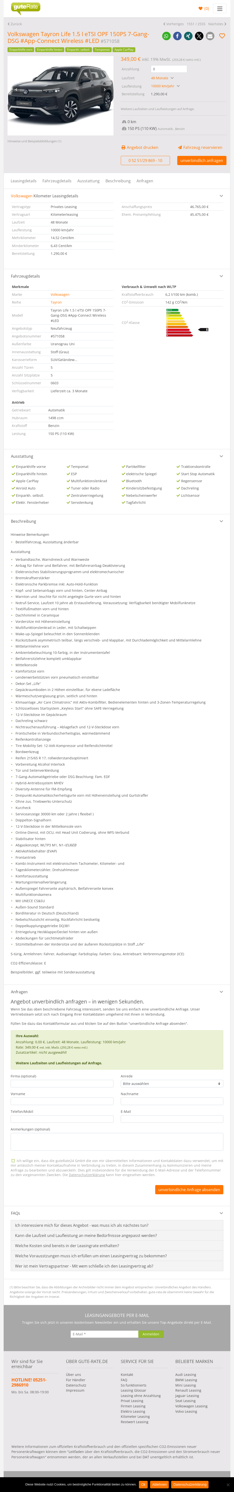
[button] (166, 36)
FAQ (124, 1380)
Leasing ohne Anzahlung (141, 1395)
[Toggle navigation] (219, 8)
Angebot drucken (139, 147)
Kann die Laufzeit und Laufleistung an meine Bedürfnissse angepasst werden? (86, 1235)
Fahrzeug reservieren (200, 147)
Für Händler (75, 1380)
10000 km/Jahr (163, 86)
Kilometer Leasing (135, 1416)
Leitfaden (76, 1451)
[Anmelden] (150, 1334)
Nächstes (215, 24)
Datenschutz (76, 1385)
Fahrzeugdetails (57, 181)
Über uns (73, 1374)
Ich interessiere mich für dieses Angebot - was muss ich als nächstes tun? (81, 1225)
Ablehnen (159, 1484)
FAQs (15, 1213)
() (206, 8)
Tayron (56, 302)
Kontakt (127, 1374)
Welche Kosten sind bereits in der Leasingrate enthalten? (67, 1245)
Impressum (75, 1390)
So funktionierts (133, 1385)
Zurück (16, 24)
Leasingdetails (24, 181)
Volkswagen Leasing (191, 1406)
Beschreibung (118, 181)
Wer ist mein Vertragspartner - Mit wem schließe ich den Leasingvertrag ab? (84, 1266)
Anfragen (145, 181)
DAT (146, 1457)
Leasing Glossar (133, 1390)
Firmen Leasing (133, 1406)
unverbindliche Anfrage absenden (189, 1189)
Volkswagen (60, 294)
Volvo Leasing (186, 1411)
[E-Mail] (104, 1334)
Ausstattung (88, 181)
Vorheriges (175, 24)
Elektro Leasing (133, 1411)
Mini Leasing (185, 1385)
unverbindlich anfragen (201, 160)
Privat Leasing (132, 1400)
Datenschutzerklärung (189, 1484)
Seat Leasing (185, 1400)
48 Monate (160, 78)
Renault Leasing (188, 1390)
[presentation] (16, 89)
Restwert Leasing (134, 1422)
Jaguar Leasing (187, 1395)
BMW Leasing (186, 1380)
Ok (143, 1484)
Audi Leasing (185, 1374)
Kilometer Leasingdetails (44, 196)
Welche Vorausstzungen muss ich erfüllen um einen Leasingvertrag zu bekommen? (91, 1256)
